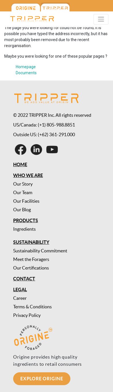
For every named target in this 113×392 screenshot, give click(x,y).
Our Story (23, 183)
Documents (26, 73)
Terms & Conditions (32, 306)
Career (20, 298)
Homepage (26, 67)
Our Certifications (31, 267)
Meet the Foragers (31, 259)
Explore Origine (41, 378)
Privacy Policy (27, 315)
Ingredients (24, 229)
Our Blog (22, 209)
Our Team (22, 192)
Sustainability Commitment (40, 250)
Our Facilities (26, 201)
